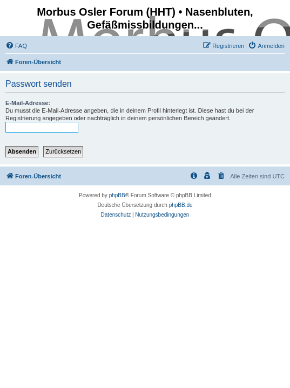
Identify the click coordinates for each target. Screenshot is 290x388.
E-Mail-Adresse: (27, 103)
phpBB (117, 195)
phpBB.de (181, 205)
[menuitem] (16, 45)
